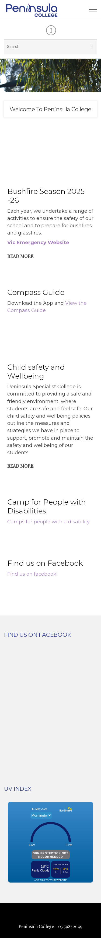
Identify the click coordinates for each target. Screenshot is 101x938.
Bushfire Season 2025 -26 (46, 196)
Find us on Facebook (45, 563)
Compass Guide (35, 292)
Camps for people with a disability (48, 522)
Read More (20, 256)
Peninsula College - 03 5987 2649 (50, 926)
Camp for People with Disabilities (46, 506)
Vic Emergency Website (38, 243)
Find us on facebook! (32, 574)
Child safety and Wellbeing (36, 371)
